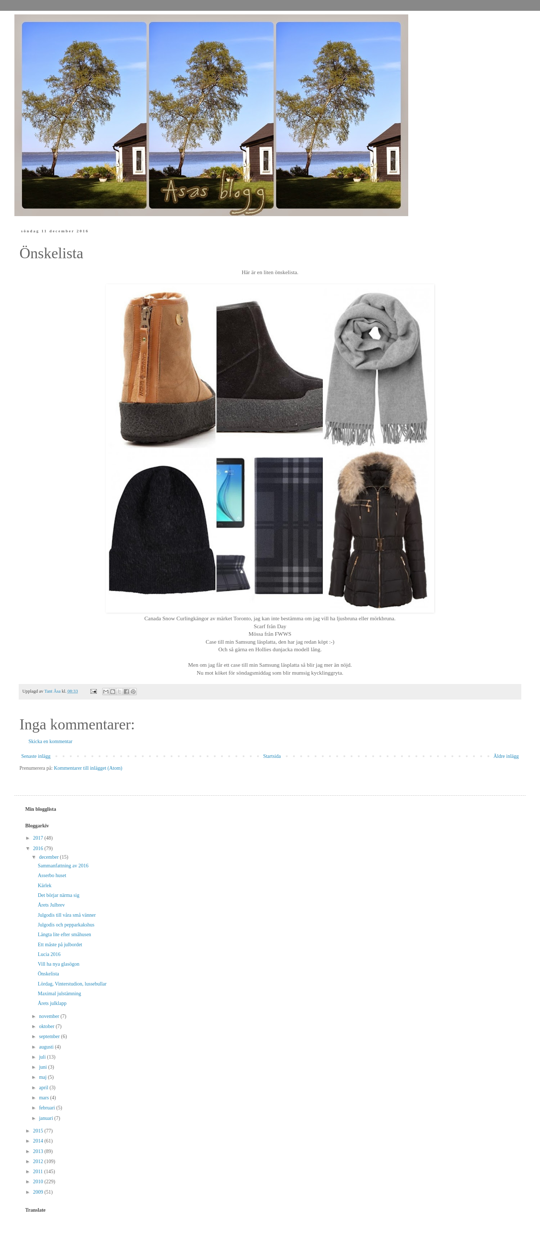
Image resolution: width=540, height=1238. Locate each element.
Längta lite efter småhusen (64, 934)
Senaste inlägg (35, 756)
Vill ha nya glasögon (58, 964)
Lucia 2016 (49, 954)
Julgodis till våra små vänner (67, 915)
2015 (39, 1131)
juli (43, 1057)
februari (47, 1107)
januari (46, 1118)
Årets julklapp (52, 1003)
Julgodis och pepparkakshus (66, 925)
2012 (39, 1161)
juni (43, 1067)
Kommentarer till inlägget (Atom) (88, 768)
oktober (47, 1026)
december (49, 857)
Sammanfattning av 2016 (63, 865)
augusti (47, 1047)
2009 (39, 1192)
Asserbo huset (52, 875)
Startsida (272, 756)
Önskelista (48, 973)
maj (43, 1077)
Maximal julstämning (59, 993)
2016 (39, 848)
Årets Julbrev (51, 905)
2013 (39, 1151)
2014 (39, 1141)
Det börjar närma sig (58, 895)
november (49, 1016)
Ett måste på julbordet (60, 944)
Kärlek (44, 885)
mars (44, 1097)
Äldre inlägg (506, 756)
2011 (38, 1171)
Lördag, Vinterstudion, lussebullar (72, 984)
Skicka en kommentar (50, 741)
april (44, 1087)
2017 (39, 838)
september (50, 1036)
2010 (39, 1181)
